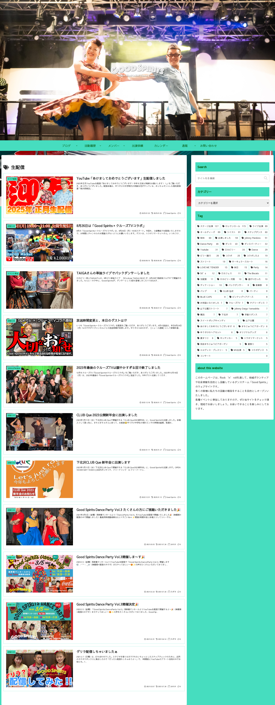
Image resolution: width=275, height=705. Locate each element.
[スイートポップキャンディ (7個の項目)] (218, 320)
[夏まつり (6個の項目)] (205, 338)
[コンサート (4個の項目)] (232, 356)
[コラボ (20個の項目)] (231, 255)
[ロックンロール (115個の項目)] (234, 226)
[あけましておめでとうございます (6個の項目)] (216, 326)
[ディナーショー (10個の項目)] (209, 285)
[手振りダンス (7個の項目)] (254, 314)
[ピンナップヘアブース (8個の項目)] (248, 297)
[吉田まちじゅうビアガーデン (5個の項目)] (219, 344)
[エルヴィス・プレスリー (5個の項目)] (212, 350)
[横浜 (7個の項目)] (206, 314)
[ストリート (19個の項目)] (211, 261)
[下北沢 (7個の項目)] (228, 314)
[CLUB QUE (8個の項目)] (231, 291)
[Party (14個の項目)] (259, 267)
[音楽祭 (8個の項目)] (260, 285)
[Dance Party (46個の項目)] (208, 244)
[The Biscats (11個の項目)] (256, 273)
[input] (232, 178)
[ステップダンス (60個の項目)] (256, 232)
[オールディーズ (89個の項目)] (209, 232)
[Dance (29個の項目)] (258, 249)
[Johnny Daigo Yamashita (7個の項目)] (249, 308)
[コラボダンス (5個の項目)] (258, 350)
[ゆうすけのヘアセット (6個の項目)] (215, 332)
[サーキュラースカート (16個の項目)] (248, 261)
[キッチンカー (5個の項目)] (227, 338)
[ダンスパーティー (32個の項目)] (254, 244)
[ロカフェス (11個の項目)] (229, 273)
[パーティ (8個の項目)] (257, 291)
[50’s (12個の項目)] (206, 273)
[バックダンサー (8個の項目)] (237, 285)
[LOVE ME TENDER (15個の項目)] (212, 267)
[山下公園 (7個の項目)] (255, 320)
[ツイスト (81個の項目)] (232, 232)
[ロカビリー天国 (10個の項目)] (229, 279)
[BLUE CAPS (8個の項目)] (211, 297)
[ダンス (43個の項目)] (230, 244)
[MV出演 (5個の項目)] (237, 350)
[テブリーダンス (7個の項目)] (257, 303)
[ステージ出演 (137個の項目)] (208, 226)
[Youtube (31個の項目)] (207, 249)
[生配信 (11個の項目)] (205, 279)
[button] (266, 178)
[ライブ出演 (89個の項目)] (258, 226)
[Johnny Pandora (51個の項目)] (254, 238)
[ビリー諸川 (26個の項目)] (208, 255)
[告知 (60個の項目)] (204, 238)
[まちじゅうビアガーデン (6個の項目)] (253, 326)
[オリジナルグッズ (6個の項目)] (252, 332)
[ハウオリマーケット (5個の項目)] (254, 338)
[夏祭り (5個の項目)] (256, 344)
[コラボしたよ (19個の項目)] (255, 255)
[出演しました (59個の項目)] (226, 238)
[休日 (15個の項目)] (239, 267)
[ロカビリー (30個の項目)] (233, 249)
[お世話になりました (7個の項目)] (210, 303)
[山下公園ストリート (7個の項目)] (212, 308)
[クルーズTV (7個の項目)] (234, 303)
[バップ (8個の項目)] (206, 291)
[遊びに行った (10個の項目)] (256, 279)
